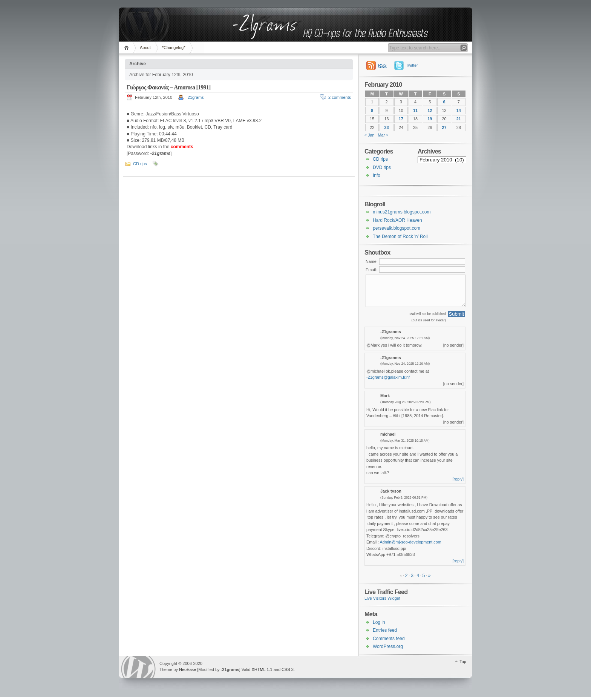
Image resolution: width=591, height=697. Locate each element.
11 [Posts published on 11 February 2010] (415, 110)
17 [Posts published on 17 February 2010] (401, 119)
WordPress (138, 667)
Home (127, 48)
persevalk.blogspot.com (396, 228)
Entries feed (385, 630)
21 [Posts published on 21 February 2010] (458, 119)
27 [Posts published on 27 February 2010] (444, 127)
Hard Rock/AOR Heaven (397, 220)
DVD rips (382, 167)
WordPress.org (388, 646)
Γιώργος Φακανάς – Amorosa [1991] (168, 87)
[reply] (458, 479)
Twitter (412, 65)
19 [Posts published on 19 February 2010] (429, 119)
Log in (379, 622)
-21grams (195, 97)
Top (462, 661)
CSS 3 (288, 669)
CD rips (140, 163)
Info (376, 175)
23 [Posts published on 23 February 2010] (386, 127)
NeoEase (187, 669)
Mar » (383, 135)
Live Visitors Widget (382, 598)
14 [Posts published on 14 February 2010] (458, 110)
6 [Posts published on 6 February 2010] (444, 102)
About (145, 47)
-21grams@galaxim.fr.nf (388, 377)
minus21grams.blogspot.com (401, 212)
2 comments (339, 97)
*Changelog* (173, 47)
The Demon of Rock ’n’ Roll (400, 236)
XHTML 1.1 (261, 669)
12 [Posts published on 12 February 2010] (429, 110)
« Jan (369, 135)
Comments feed (389, 638)
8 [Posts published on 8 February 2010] (372, 110)
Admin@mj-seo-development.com (410, 542)
